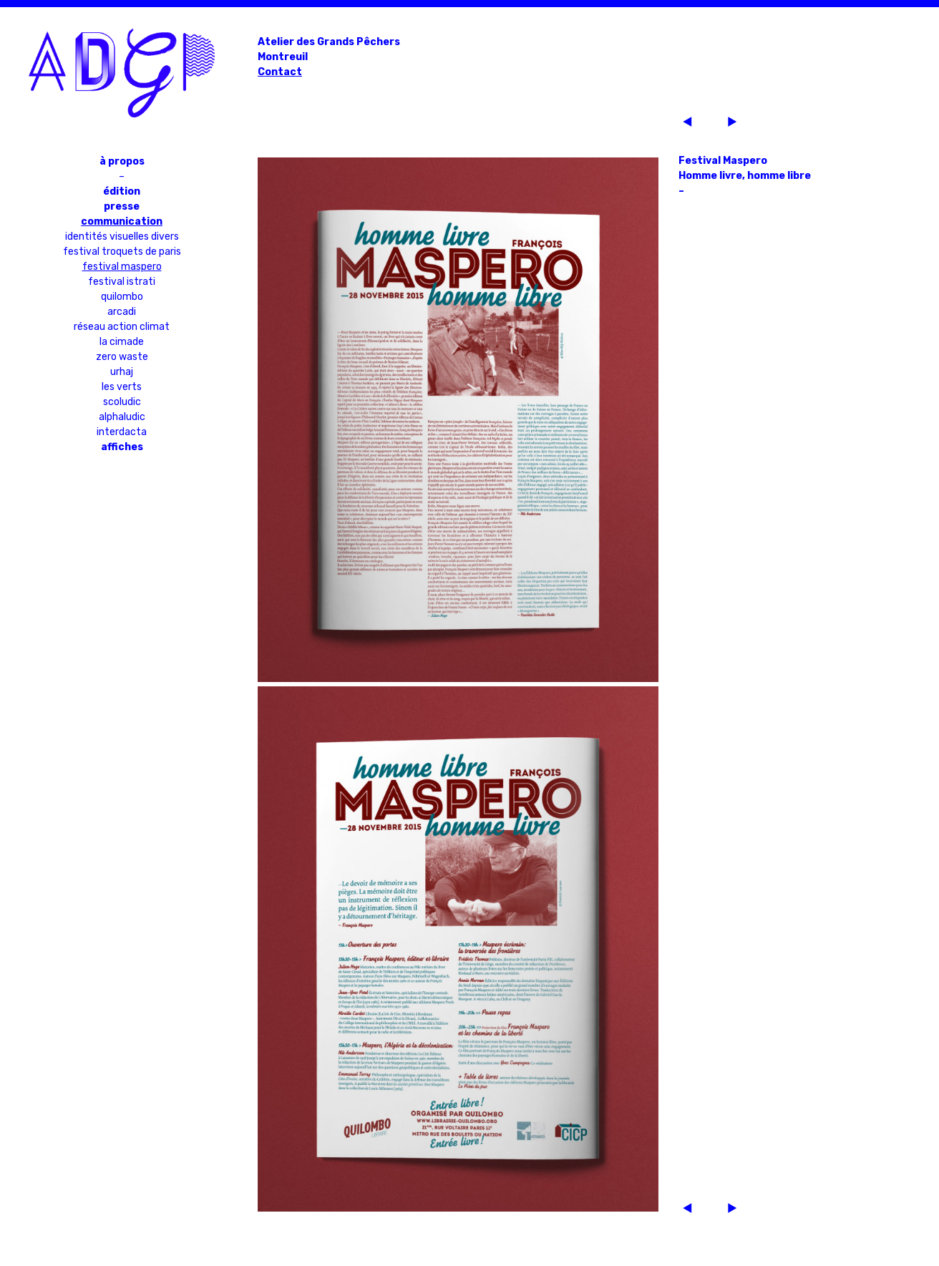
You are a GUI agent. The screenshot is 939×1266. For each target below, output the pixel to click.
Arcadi (121, 312)
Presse (122, 206)
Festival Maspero (122, 266)
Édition (121, 191)
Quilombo (122, 297)
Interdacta (122, 432)
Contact (280, 72)
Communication (121, 221)
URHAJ (121, 372)
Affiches (122, 447)
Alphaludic (122, 417)
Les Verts (122, 387)
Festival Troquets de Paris (122, 251)
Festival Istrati (121, 282)
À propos (122, 161)
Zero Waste (122, 357)
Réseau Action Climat (122, 327)
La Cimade (121, 342)
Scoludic (122, 402)
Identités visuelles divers (122, 236)
